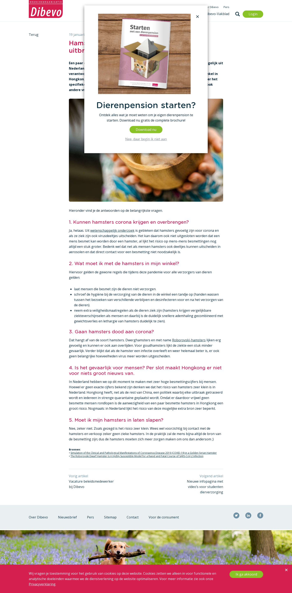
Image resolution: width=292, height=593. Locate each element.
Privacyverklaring (42, 584)
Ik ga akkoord (246, 574)
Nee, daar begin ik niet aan (146, 139)
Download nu (146, 129)
